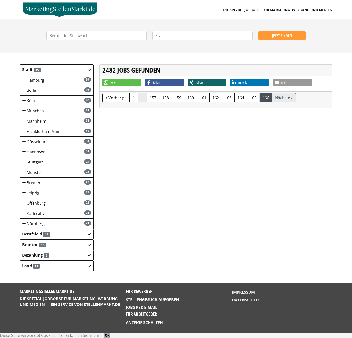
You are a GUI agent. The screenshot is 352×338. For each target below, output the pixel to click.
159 (178, 97)
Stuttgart (56, 162)
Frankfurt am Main (56, 131)
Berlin (56, 90)
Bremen (56, 182)
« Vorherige (116, 97)
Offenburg (56, 203)
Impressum (243, 292)
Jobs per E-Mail (141, 307)
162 (215, 97)
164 (240, 97)
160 (190, 97)
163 (228, 97)
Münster (56, 172)
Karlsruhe (56, 213)
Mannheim (56, 121)
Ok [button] (107, 335)
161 (203, 97)
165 (253, 97)
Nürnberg (56, 223)
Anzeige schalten (144, 322)
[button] (57, 69)
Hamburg (56, 80)
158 (165, 97)
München (56, 110)
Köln (56, 100)
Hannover (56, 152)
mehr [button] (95, 335)
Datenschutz (246, 300)
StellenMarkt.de (102, 304)
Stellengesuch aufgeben (152, 299)
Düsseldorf (56, 141)
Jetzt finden (282, 35)
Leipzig (56, 192)
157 (153, 97)
